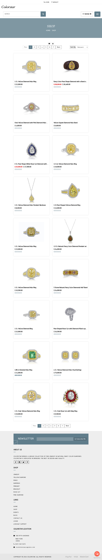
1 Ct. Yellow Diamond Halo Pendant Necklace (30, 205)
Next (58, 47)
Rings (16, 480)
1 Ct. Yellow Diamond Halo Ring (25, 82)
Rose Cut (17, 492)
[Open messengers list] (97, 553)
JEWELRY (16, 474)
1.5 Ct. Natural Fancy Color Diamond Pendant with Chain (73, 246)
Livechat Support (20, 524)
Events (16, 512)
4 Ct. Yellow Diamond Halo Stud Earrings (67, 370)
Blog (15, 515)
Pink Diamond (18, 495)
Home (48, 30)
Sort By (73, 47)
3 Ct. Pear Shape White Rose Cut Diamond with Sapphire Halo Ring (37, 164)
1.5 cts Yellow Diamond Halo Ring (65, 164)
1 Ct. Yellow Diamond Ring (24, 329)
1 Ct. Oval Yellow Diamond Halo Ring (27, 411)
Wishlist (54, 2)
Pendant (17, 486)
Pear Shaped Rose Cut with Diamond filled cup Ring (71, 329)
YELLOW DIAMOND (20, 477)
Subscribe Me (80, 439)
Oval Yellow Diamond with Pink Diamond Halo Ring (32, 123)
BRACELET (17, 489)
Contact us (18, 518)
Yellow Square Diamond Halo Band (65, 123)
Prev (25, 47)
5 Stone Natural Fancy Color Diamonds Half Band (70, 287)
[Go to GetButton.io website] (97, 558)
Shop (54, 30)
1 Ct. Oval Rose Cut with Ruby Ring (65, 411)
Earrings (17, 483)
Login (46, 2)
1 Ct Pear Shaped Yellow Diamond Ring (67, 205)
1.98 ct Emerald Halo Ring (23, 370)
